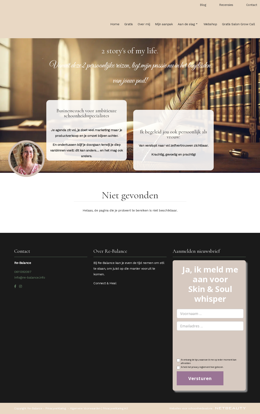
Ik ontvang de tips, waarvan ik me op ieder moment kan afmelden (206, 361)
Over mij (144, 24)
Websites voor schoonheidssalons (207, 408)
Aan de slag (188, 24)
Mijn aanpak (164, 24)
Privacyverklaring (55, 408)
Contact (251, 5)
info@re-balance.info (29, 277)
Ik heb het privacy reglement (200, 367)
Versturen (200, 378)
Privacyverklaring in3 (115, 408)
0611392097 (22, 272)
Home (114, 24)
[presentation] (207, 347)
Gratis (128, 24)
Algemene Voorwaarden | (86, 408)
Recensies (226, 5)
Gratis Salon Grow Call (238, 24)
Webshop (210, 24)
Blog (203, 5)
